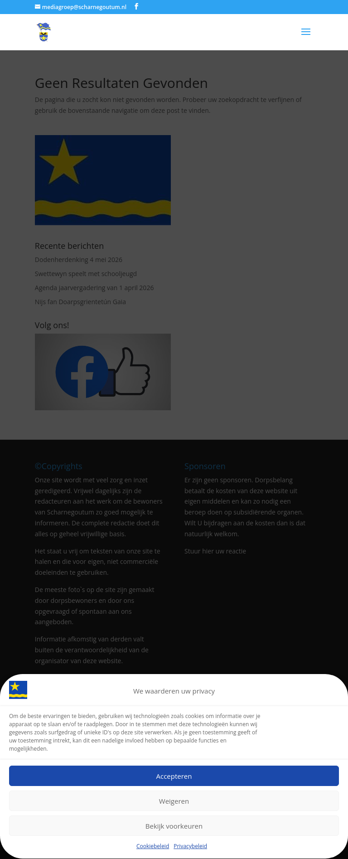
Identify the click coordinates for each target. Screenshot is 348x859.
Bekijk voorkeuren (174, 827)
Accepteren (174, 777)
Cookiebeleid (152, 848)
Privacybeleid (190, 848)
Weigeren (174, 802)
